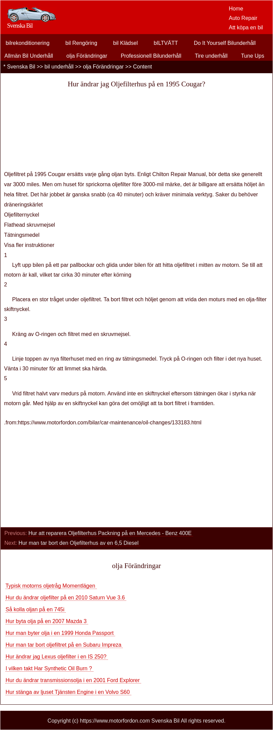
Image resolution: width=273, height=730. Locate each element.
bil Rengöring (81, 43)
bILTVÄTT (166, 43)
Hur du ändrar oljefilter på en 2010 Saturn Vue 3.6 (65, 597)
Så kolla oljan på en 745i (35, 609)
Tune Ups (252, 56)
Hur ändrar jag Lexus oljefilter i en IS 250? (56, 656)
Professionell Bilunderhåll (151, 56)
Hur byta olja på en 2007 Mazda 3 (46, 621)
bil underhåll (59, 66)
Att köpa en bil (246, 27)
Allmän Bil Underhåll (28, 56)
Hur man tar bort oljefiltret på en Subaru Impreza (64, 645)
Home (236, 8)
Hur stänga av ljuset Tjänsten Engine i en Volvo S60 (68, 692)
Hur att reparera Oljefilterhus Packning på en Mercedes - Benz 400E (110, 533)
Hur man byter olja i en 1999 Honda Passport (60, 633)
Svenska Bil (21, 66)
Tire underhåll (211, 56)
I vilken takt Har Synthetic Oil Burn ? (49, 668)
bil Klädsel (125, 43)
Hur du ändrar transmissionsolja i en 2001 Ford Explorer (73, 680)
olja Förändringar (86, 56)
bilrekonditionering (28, 43)
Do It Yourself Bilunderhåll (224, 43)
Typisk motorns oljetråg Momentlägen (51, 586)
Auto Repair (243, 18)
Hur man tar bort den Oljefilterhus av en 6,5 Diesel (79, 543)
